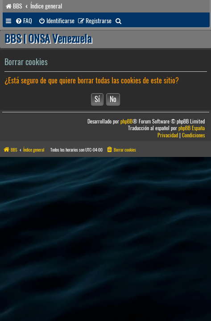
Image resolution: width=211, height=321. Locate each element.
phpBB (126, 121)
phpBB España (191, 128)
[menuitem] (23, 21)
